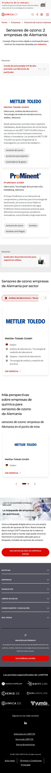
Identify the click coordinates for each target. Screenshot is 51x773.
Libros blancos (10, 599)
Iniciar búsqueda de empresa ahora (25, 552)
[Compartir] (37, 14)
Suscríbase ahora (25, 658)
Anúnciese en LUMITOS (24, 734)
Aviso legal (10, 760)
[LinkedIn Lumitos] (25, 723)
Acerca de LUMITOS (24, 739)
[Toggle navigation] (47, 15)
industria (42, 44)
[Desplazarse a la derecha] (45, 298)
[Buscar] (33, 14)
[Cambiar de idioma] (42, 14)
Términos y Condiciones (31, 760)
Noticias (6, 570)
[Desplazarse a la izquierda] (41, 298)
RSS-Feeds (7, 618)
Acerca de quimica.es (25, 744)
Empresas (7, 580)
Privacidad (25, 764)
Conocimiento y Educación (16, 608)
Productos (7, 589)
